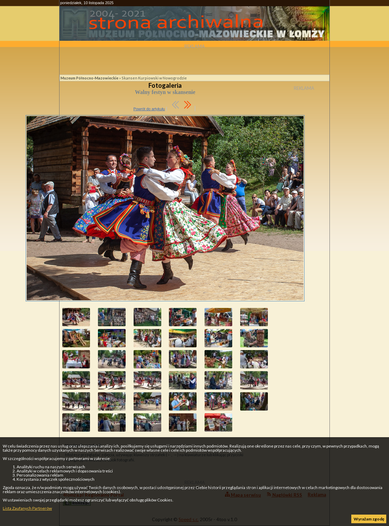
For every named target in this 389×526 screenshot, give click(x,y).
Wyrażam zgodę (369, 519)
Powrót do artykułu (149, 109)
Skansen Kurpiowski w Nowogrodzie (154, 78)
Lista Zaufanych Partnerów (27, 508)
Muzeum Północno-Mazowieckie (89, 78)
